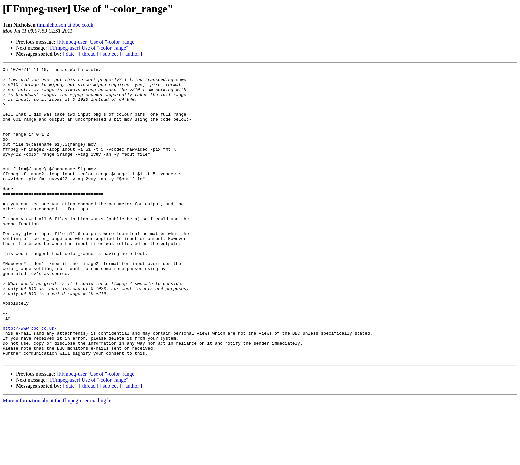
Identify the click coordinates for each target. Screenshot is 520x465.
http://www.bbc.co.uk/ (30, 381)
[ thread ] (88, 54)
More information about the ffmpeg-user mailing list (58, 459)
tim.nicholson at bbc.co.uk (65, 25)
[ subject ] (110, 54)
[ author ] (132, 54)
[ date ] (70, 54)
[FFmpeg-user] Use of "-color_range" (97, 42)
